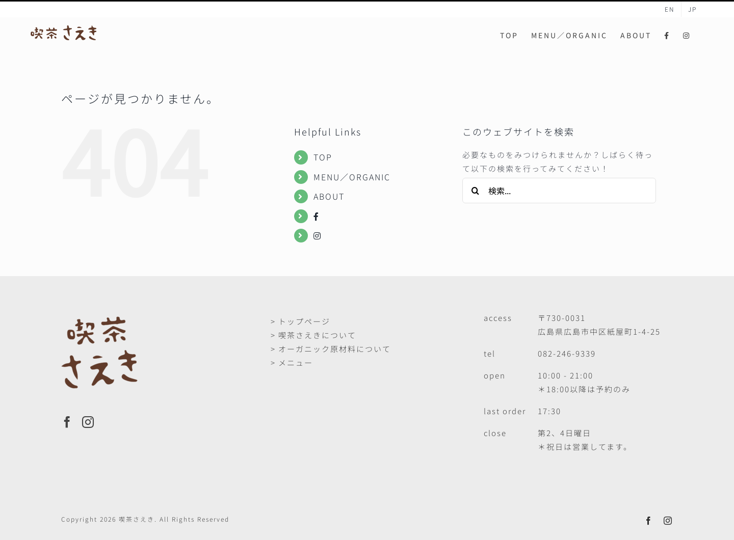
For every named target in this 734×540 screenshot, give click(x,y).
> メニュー (292, 362)
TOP (322, 157)
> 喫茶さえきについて (313, 335)
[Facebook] (67, 422)
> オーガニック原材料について (331, 348)
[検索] (475, 190)
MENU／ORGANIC (351, 177)
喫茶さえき (136, 519)
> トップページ (300, 321)
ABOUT (329, 196)
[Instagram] (88, 422)
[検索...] (559, 190)
